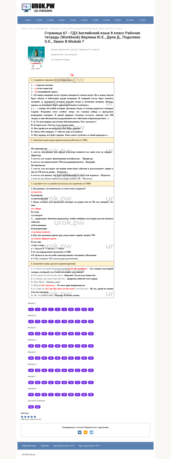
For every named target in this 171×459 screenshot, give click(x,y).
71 (77, 382)
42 (84, 346)
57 (51, 370)
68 (58, 382)
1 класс (28, 20)
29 (64, 334)
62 (84, 370)
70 (71, 382)
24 (31, 334)
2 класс (39, 20)
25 (38, 334)
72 (84, 382)
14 (31, 321)
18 (58, 321)
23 (91, 321)
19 (64, 321)
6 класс (84, 20)
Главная (23, 29)
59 (64, 370)
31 (77, 334)
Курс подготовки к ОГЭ (63, 446)
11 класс (142, 20)
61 (77, 370)
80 (71, 395)
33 (91, 334)
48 (58, 358)
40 (71, 346)
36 (44, 346)
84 (31, 407)
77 (51, 395)
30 (71, 334)
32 (84, 334)
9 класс (118, 20)
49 (64, 358)
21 (77, 321)
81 (77, 395)
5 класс (73, 20)
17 (51, 321)
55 (38, 370)
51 (77, 358)
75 (38, 395)
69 (64, 382)
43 (91, 346)
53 (91, 358)
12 (84, 309)
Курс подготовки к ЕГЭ (89, 446)
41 (77, 346)
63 (91, 370)
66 (44, 382)
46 (44, 358)
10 (71, 309)
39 (64, 346)
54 (31, 370)
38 (58, 346)
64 (31, 382)
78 (58, 395)
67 (51, 382)
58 (58, 370)
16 (44, 321)
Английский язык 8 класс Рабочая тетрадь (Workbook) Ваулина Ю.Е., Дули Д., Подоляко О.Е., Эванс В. (86, 29)
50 (71, 358)
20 (71, 321)
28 (58, 334)
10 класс (130, 20)
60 (71, 370)
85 (38, 407)
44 (31, 358)
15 (38, 321)
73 (91, 382)
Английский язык (42, 29)
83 (91, 395)
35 (38, 346)
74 (31, 395)
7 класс (95, 20)
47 (51, 358)
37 (51, 346)
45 (38, 358)
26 (44, 334)
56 (44, 370)
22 (84, 321)
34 (31, 346)
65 (38, 382)
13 (91, 309)
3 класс (50, 20)
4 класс (61, 20)
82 (84, 395)
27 (51, 334)
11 (77, 309)
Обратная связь (29, 446)
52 (84, 358)
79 (64, 395)
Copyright (45, 446)
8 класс (107, 20)
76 (44, 395)
